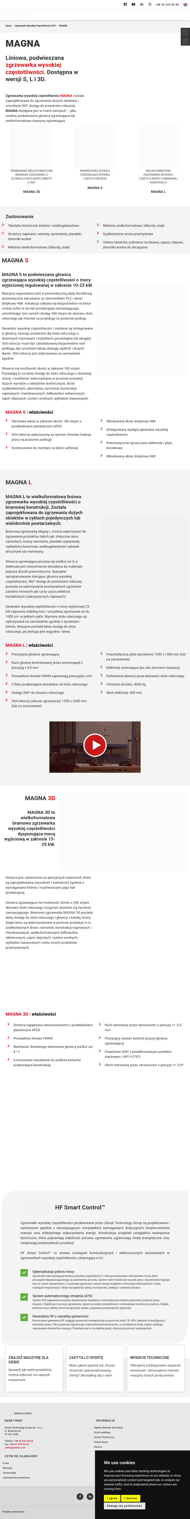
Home (9, 25)
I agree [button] (112, 1498)
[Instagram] (150, 4)
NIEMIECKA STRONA (23, 1413)
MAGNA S (95, 188)
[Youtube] (133, 4)
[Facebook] (125, 4)
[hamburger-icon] (184, 14)
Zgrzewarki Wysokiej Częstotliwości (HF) (35, 25)
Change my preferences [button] (124, 1505)
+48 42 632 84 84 (23, 1441)
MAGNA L (158, 192)
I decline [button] (130, 1498)
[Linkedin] (142, 4)
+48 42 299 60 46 (19, 1444)
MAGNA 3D (31, 192)
